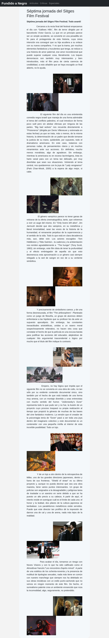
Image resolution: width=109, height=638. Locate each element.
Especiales (54, 3)
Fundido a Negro (14, 3)
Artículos (33, 3)
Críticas (43, 3)
